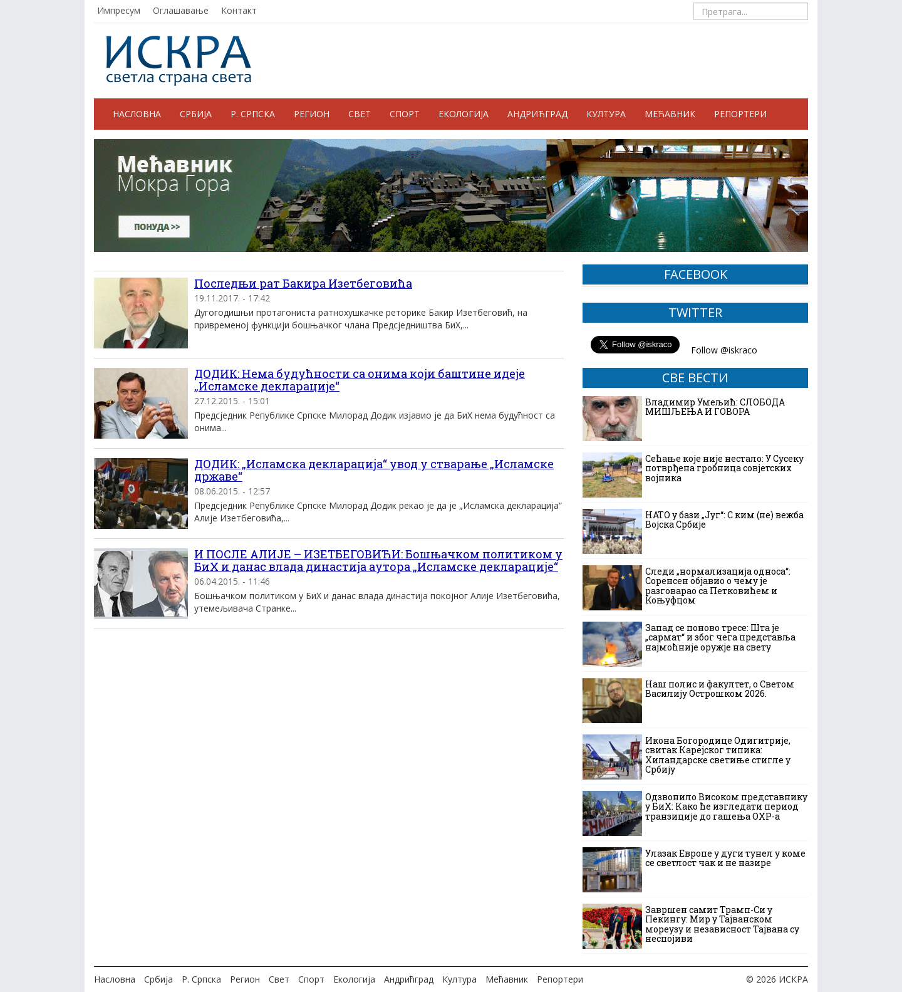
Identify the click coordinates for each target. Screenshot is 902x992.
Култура (606, 114)
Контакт (239, 10)
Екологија (463, 114)
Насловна (137, 114)
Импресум (118, 10)
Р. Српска (253, 114)
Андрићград (537, 114)
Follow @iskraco (724, 350)
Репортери (740, 114)
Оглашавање (181, 10)
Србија (196, 114)
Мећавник (670, 114)
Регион (311, 114)
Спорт (405, 114)
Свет (359, 114)
